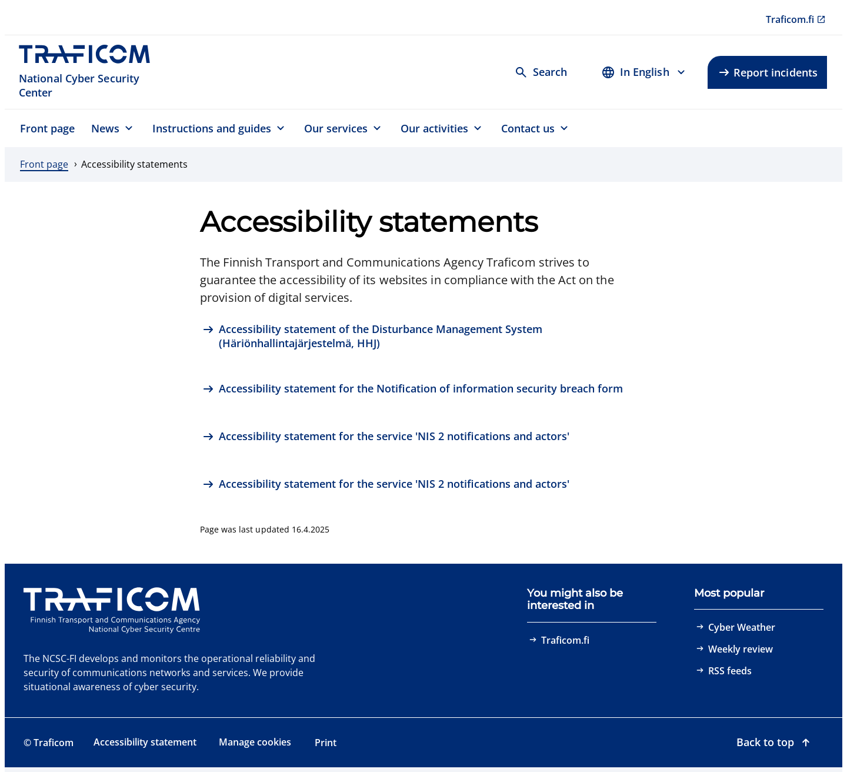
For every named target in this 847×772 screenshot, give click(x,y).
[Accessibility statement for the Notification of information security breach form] (412, 390)
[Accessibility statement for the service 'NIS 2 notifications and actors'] (386, 437)
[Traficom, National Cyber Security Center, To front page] (91, 72)
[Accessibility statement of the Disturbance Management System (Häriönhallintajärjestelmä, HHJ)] (423, 336)
